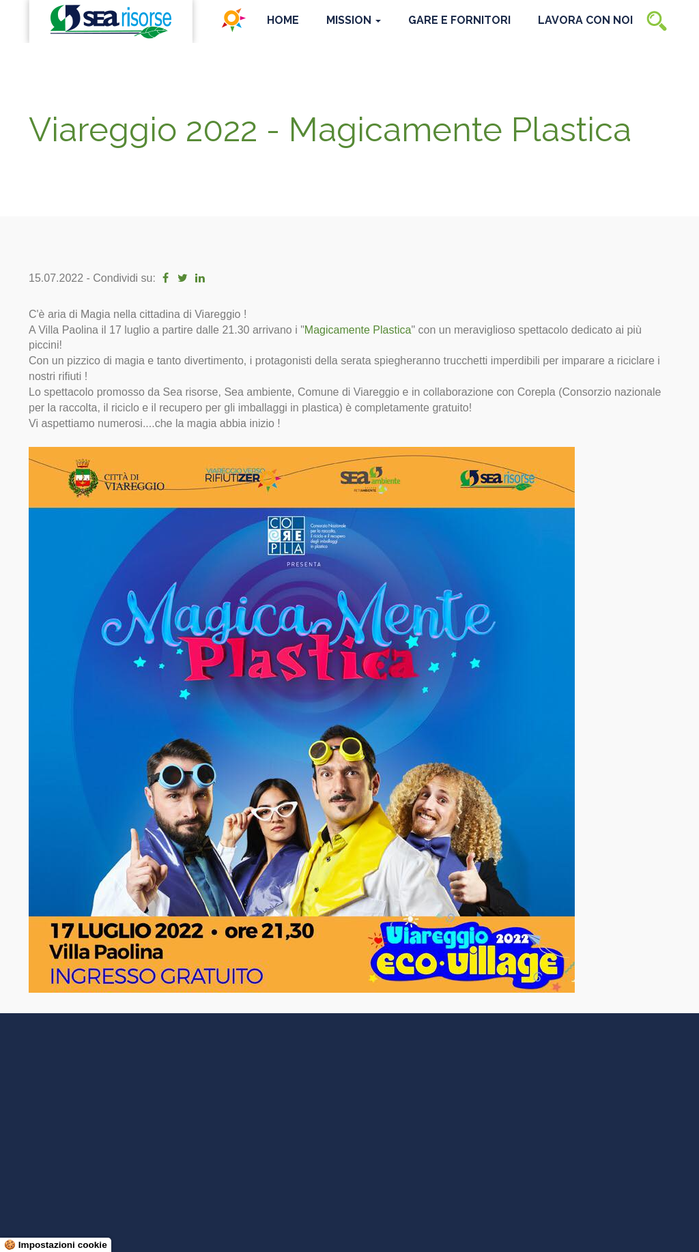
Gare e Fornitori (459, 20)
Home (283, 20)
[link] (358, 330)
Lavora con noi (585, 20)
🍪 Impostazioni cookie (55, 1245)
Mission (353, 20)
